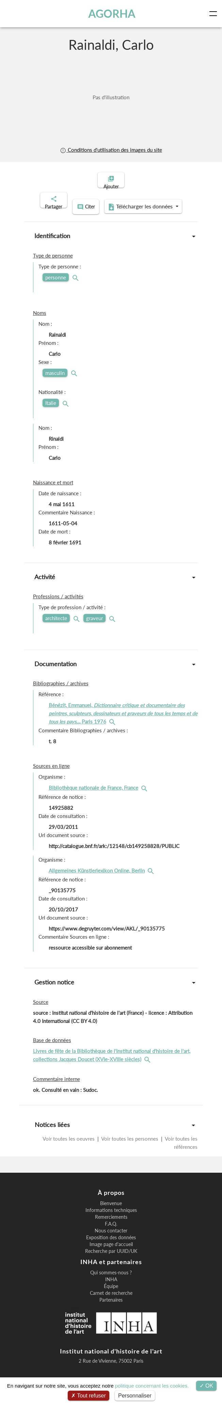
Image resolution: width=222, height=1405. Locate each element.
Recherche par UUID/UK (111, 1258)
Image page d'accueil (111, 1251)
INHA (111, 1286)
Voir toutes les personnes (130, 1146)
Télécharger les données (109, 215)
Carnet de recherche (111, 1300)
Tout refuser (88, 1396)
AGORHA (112, 13)
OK (206, 1386)
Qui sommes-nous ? (111, 1280)
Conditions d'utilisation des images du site (111, 150)
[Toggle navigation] (214, 13)
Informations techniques (111, 1217)
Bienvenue (111, 1210)
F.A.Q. (111, 1231)
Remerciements (111, 1224)
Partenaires (111, 1307)
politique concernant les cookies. (152, 1386)
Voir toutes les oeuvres (69, 1146)
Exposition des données (111, 1244)
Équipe (111, 1293)
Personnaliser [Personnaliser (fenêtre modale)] (135, 1396)
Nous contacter (111, 1238)
